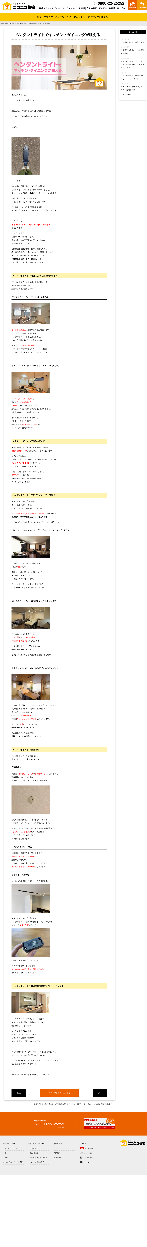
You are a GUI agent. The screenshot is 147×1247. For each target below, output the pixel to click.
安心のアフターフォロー (38, 1157)
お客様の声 (114, 8)
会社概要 (83, 1144)
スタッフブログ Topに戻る (59, 1093)
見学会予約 (58, 1157)
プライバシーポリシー (85, 1104)
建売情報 (57, 1153)
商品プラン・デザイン (49, 8)
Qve (6, 1153)
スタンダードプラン (11, 1148)
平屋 (6, 1157)
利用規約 (98, 1104)
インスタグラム (88, 1158)
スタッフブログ (16, 23)
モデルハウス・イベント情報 (71, 8)
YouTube (86, 1162)
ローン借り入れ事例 (37, 1162)
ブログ (124, 8)
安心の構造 (34, 1153)
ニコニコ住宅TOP (6, 23)
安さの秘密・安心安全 (97, 8)
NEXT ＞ (100, 1093)
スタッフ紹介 (126, 94)
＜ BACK (18, 1093)
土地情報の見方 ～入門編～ (132, 42)
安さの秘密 (34, 1148)
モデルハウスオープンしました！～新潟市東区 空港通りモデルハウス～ (132, 64)
